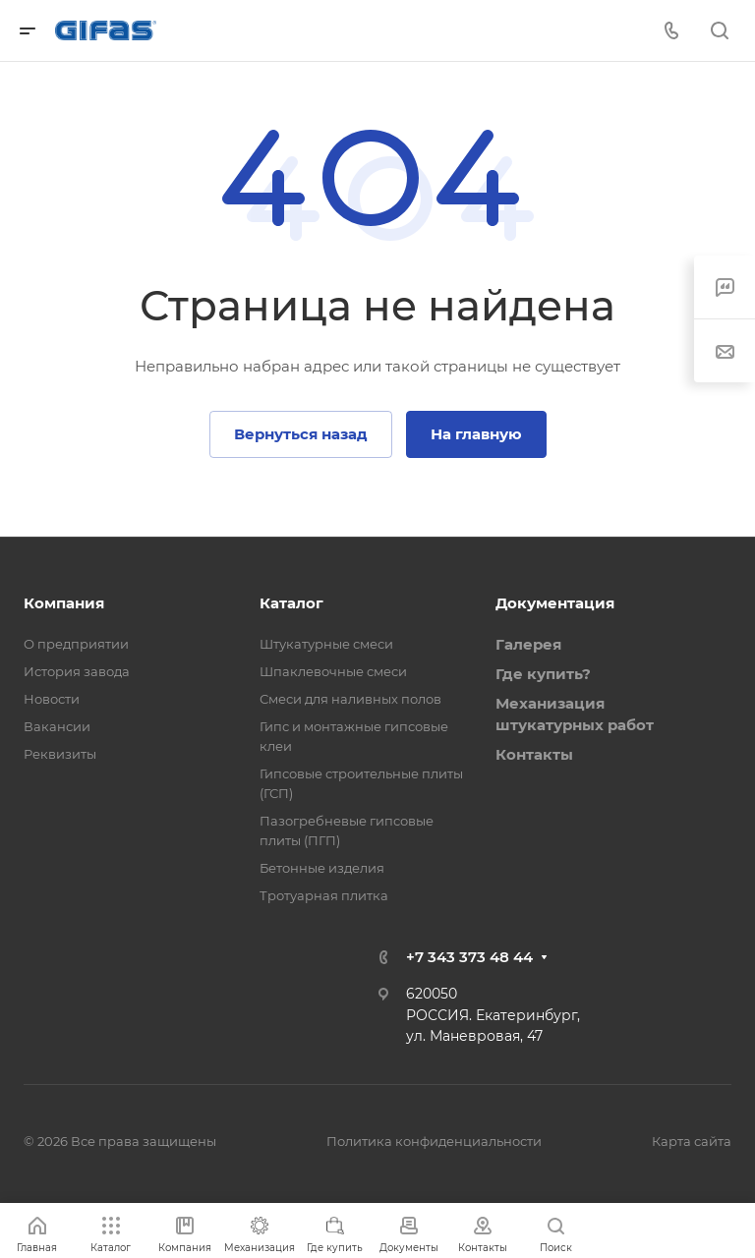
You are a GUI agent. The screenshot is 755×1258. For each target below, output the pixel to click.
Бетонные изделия (322, 868)
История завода (77, 671)
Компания (64, 603)
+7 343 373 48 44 (469, 956)
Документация (554, 603)
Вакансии (57, 726)
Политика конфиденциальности (434, 1141)
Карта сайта (691, 1141)
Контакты (534, 754)
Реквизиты (60, 754)
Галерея (528, 644)
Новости (52, 699)
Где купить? (543, 673)
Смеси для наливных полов (350, 699)
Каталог (291, 603)
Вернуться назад (301, 434)
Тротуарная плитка (324, 895)
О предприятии (76, 644)
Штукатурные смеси (326, 644)
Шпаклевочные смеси (333, 671)
